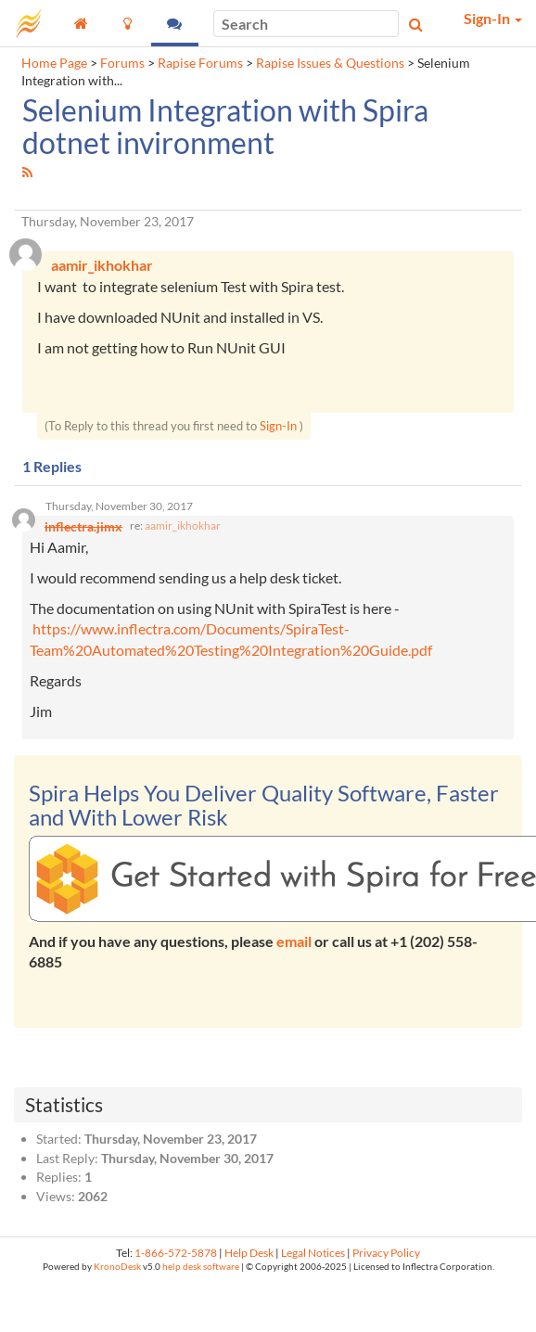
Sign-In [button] (493, 18)
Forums (122, 63)
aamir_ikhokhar (183, 525)
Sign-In (278, 425)
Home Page (54, 63)
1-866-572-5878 (175, 1253)
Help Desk (249, 1253)
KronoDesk (117, 1267)
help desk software (200, 1267)
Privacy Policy (386, 1253)
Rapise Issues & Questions (330, 63)
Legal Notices (313, 1253)
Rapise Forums (200, 63)
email (294, 941)
